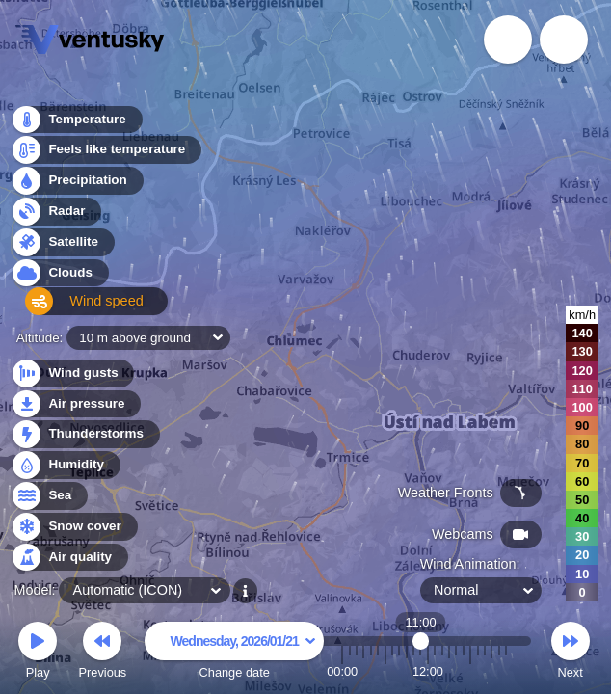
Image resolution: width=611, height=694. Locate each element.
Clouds (59, 278)
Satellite (62, 247)
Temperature (76, 125)
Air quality (69, 558)
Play (37, 653)
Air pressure (75, 404)
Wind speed (73, 309)
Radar (56, 216)
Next (570, 653)
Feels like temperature (105, 156)
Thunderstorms (85, 434)
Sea (48, 496)
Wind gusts (72, 373)
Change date (234, 653)
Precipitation (76, 186)
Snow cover (73, 527)
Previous (102, 653)
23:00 (506, 671)
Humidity (65, 465)
